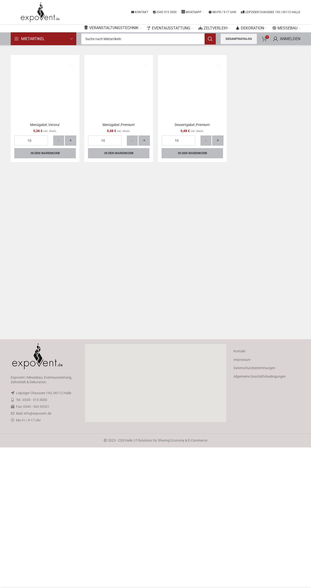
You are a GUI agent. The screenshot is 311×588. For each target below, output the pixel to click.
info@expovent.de (37, 554)
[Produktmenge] (31, 444)
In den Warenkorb (45, 456)
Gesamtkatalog (238, 39)
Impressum (242, 500)
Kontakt (239, 492)
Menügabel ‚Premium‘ (119, 428)
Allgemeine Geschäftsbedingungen (259, 517)
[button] (155, 523)
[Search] (148, 39)
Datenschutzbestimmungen (254, 508)
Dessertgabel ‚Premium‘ (192, 428)
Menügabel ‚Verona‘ (45, 428)
